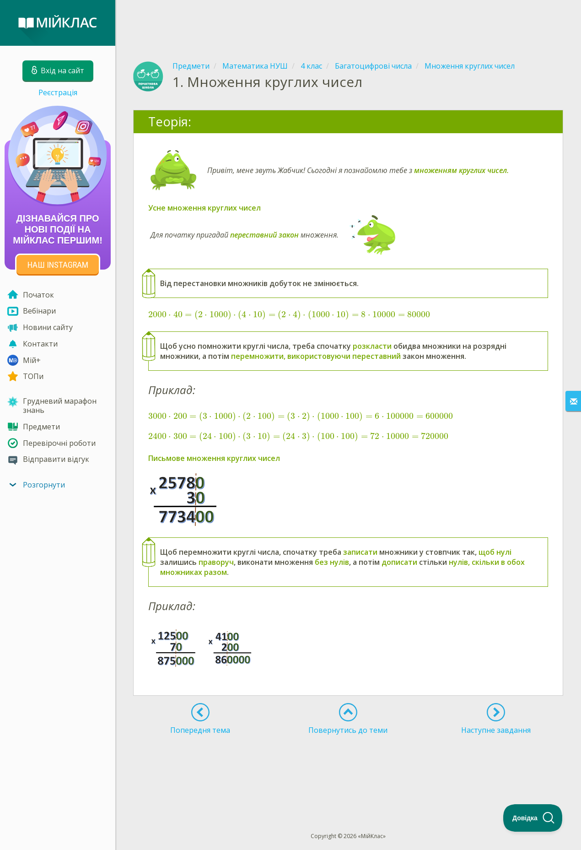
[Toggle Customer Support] (533, 818)
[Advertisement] (348, 23)
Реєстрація (57, 92)
